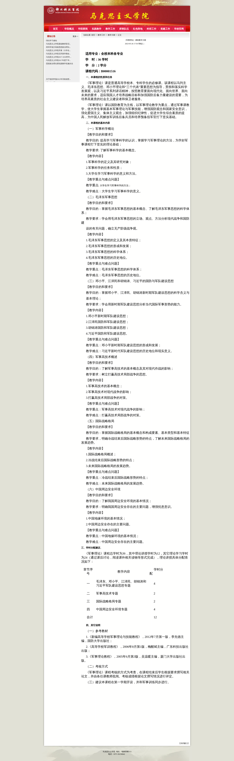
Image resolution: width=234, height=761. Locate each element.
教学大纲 (111, 35)
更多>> (75, 36)
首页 (93, 35)
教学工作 (101, 35)
